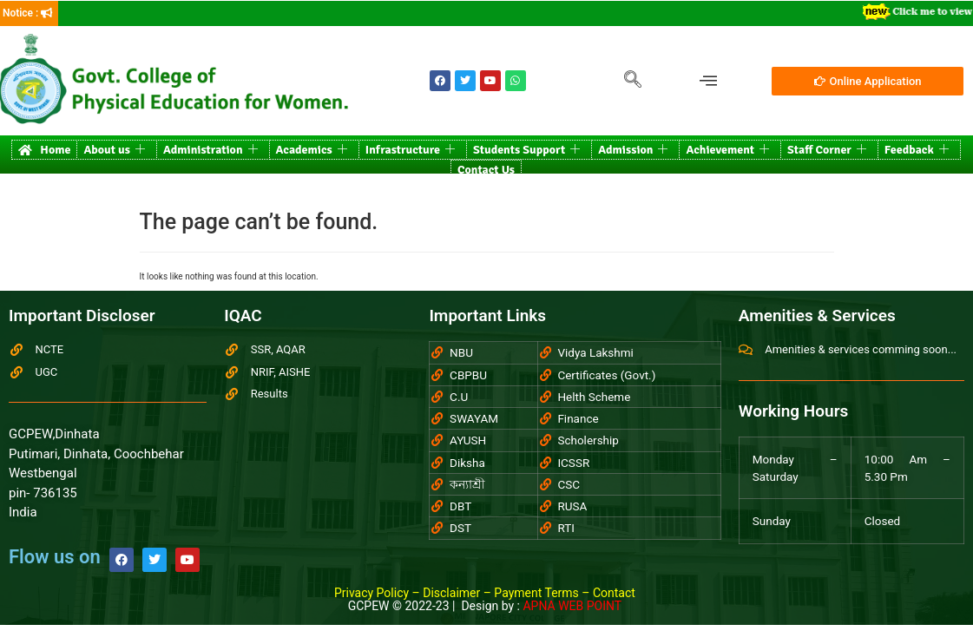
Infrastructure (410, 149)
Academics (311, 149)
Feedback (916, 149)
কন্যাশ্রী (467, 484)
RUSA (572, 506)
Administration (210, 149)
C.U (459, 397)
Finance (577, 418)
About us (114, 149)
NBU (461, 352)
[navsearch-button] (632, 80)
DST (460, 528)
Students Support (526, 149)
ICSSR (573, 463)
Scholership (588, 440)
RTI (566, 528)
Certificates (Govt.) (606, 375)
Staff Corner (826, 149)
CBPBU (468, 375)
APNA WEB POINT (572, 606)
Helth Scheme (593, 397)
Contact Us (486, 169)
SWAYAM (474, 418)
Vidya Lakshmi (595, 352)
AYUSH (468, 440)
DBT (460, 506)
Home (44, 149)
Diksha (467, 463)
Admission (632, 149)
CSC (568, 484)
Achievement (727, 149)
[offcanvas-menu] (708, 81)
